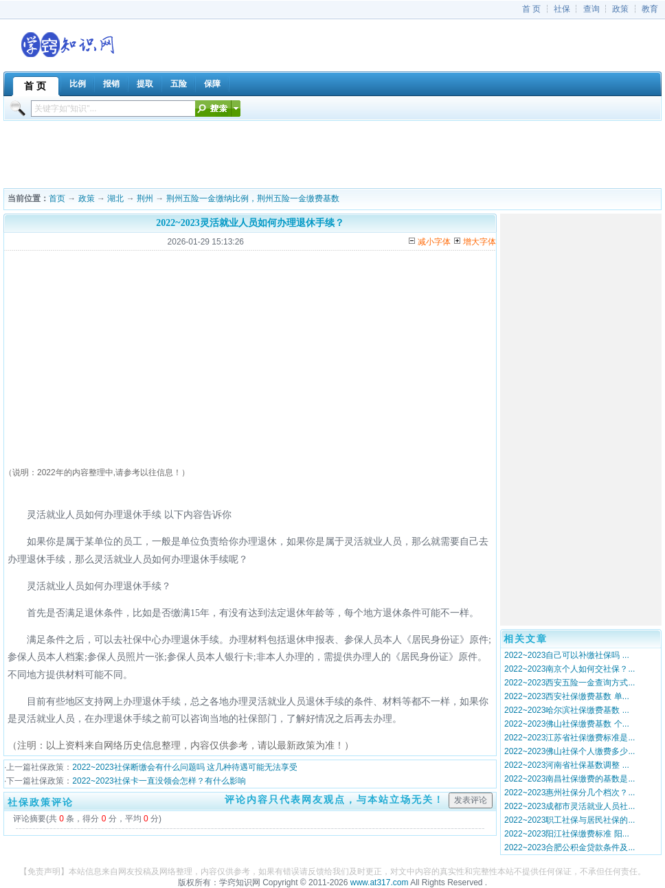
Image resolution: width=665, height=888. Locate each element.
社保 (562, 9)
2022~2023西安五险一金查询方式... (569, 682)
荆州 (145, 198)
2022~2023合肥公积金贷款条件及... (569, 847)
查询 (591, 9)
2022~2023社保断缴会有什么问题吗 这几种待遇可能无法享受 (184, 767)
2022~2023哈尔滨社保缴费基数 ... (566, 710)
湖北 (115, 198)
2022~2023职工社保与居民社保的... (569, 820)
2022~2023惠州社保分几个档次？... (569, 792)
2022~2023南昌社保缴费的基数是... (569, 779)
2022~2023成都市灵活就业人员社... (569, 806)
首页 (57, 198)
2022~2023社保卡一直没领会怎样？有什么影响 (158, 781)
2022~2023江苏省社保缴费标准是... (569, 737)
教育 (650, 9)
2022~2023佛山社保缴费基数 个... (566, 724)
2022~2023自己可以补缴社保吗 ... (566, 655)
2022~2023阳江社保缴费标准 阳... (566, 834)
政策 (620, 9)
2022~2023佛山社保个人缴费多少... (569, 751)
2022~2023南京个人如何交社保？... (569, 669)
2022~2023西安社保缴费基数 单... (566, 696)
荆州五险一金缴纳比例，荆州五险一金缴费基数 (252, 198)
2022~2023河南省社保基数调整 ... (566, 765)
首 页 (531, 9)
